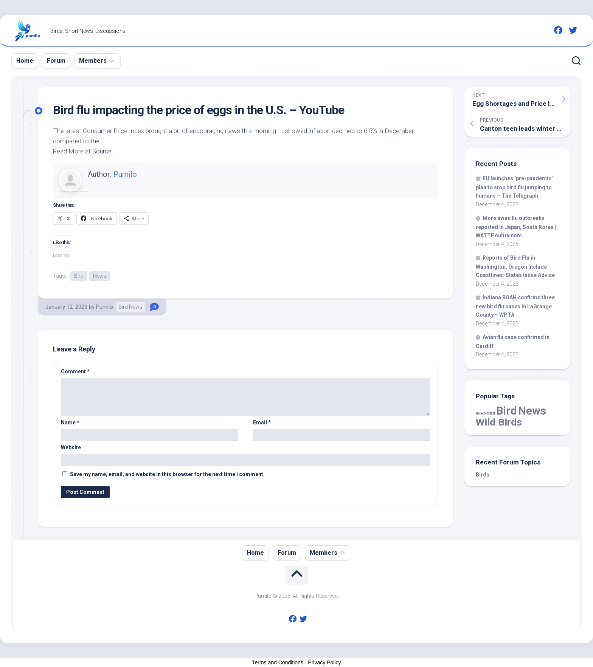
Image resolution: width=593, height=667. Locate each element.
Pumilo (125, 174)
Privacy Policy (324, 663)
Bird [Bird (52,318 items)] (506, 410)
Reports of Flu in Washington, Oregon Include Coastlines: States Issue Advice (515, 266)
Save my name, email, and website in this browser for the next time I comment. (167, 475)
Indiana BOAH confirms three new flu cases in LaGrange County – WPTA (515, 306)
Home (24, 60)
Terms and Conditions (277, 663)
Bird (79, 276)
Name (70, 423)
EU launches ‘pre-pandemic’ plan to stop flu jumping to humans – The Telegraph (514, 187)
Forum (56, 60)
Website (71, 448)
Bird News (130, 307)
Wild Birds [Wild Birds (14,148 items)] (499, 422)
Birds (482, 475)
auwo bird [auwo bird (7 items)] (485, 413)
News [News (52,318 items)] (532, 410)
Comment (75, 372)
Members (93, 60)
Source (102, 151)
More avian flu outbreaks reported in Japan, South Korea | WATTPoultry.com (516, 226)
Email (262, 423)
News (100, 276)
